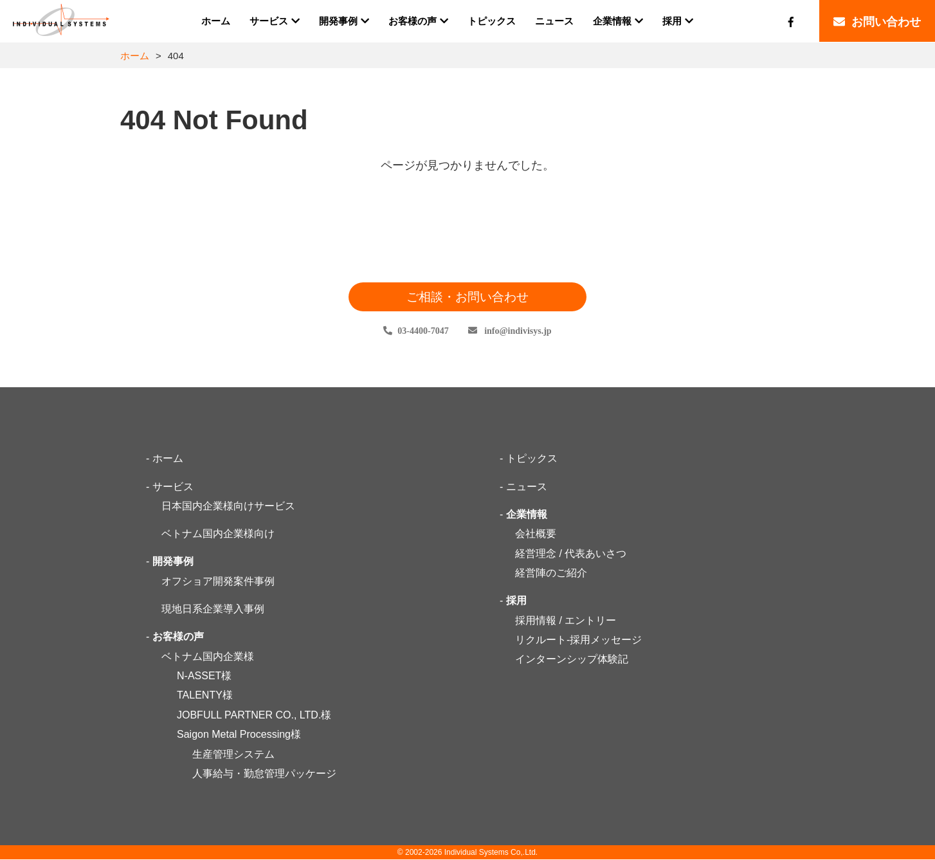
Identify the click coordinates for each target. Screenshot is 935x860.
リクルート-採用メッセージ (578, 640)
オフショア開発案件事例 (218, 581)
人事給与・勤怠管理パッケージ (264, 773)
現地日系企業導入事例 (212, 609)
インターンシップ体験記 (571, 659)
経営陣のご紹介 (551, 573)
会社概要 (535, 534)
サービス (173, 486)
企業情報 (526, 514)
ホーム (134, 55)
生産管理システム (233, 754)
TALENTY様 (205, 695)
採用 (516, 601)
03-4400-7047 (422, 331)
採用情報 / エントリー (565, 620)
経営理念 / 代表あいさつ (570, 553)
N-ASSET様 (204, 676)
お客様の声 (178, 637)
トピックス (532, 458)
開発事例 (173, 561)
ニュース (526, 486)
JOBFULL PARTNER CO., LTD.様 (254, 714)
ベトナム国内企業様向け (218, 534)
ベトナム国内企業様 (207, 656)
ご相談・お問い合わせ (467, 297)
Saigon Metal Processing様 (239, 734)
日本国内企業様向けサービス (228, 506)
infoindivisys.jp (517, 331)
